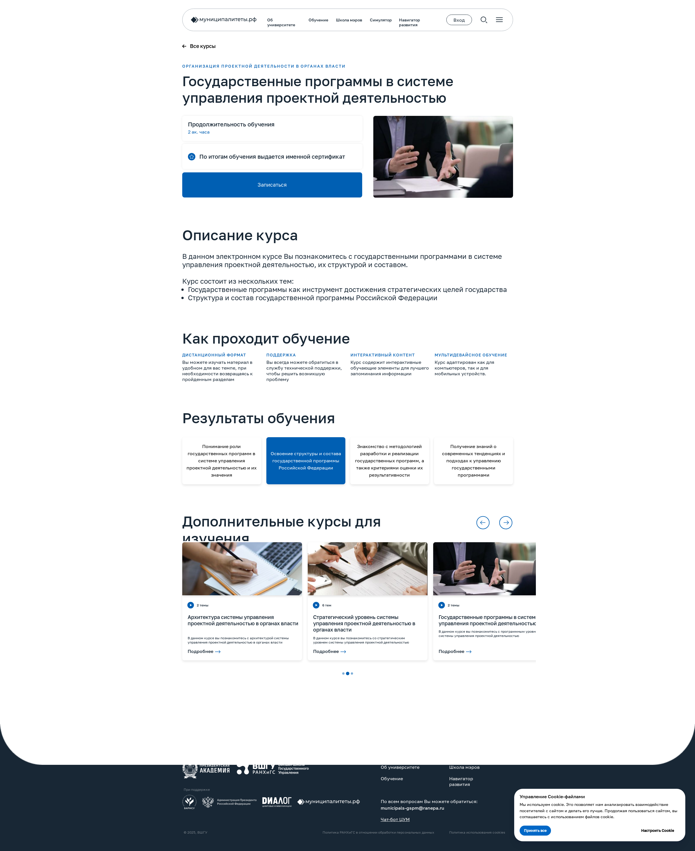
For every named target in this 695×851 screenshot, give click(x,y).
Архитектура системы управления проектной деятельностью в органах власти (100, 620)
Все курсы (60, 46)
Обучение (176, 19)
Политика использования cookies (335, 832)
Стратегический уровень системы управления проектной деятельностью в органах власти (222, 623)
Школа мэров (207, 19)
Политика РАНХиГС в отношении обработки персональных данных (236, 832)
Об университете (139, 22)
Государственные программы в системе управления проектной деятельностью (346, 620)
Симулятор (239, 19)
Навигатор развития (267, 22)
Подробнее (183, 651)
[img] (63, 768)
